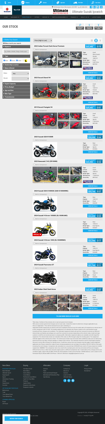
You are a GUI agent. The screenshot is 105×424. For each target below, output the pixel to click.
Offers (37, 17)
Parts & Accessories (60, 17)
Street (4, 381)
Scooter (4, 385)
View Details (92, 73)
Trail (3, 392)
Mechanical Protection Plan (51, 375)
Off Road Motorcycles (10, 388)
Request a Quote (28, 387)
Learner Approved (8, 399)
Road (4, 401)
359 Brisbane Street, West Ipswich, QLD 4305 (64, 7)
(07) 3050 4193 (83, 7)
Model (6, 78)
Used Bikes (26, 375)
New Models (6, 371)
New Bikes (15, 17)
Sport (4, 377)
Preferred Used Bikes (29, 377)
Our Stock (26, 17)
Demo (12, 61)
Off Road (5, 403)
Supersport (5, 375)
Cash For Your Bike (28, 379)
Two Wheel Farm (7, 394)
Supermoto (5, 383)
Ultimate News (67, 377)
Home (6, 17)
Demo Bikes (27, 373)
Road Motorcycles (8, 369)
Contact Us (66, 369)
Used (18, 61)
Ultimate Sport (6, 373)
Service (45, 17)
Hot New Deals (27, 369)
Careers (65, 373)
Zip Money (46, 377)
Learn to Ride (67, 375)
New (6, 61)
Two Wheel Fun (7, 396)
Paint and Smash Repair (50, 373)
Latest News (96, 17)
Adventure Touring (8, 379)
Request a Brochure (29, 385)
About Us (85, 17)
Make (5, 73)
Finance (74, 17)
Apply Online (27, 383)
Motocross (5, 390)
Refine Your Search (10, 40)
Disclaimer (87, 371)
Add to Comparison (41, 49)
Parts (44, 371)
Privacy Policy (88, 369)
